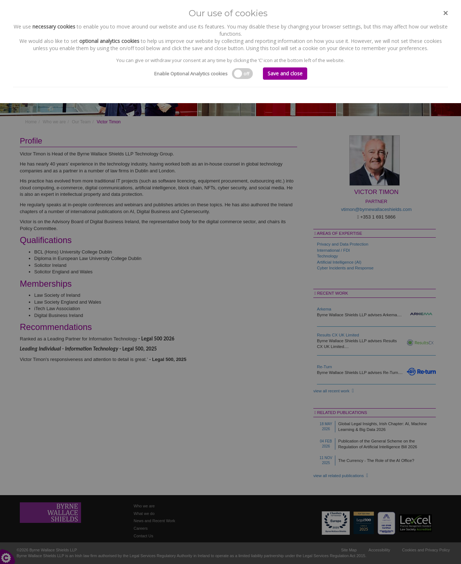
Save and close (285, 73)
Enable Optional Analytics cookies (191, 73)
